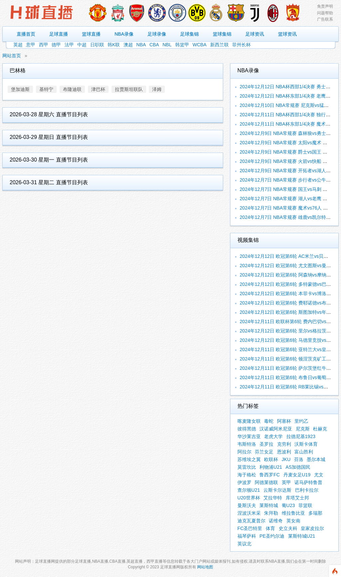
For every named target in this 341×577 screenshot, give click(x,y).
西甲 (43, 44)
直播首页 (26, 34)
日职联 (97, 44)
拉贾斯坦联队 (129, 89)
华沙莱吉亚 (249, 436)
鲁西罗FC (269, 474)
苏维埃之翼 (249, 459)
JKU (286, 459)
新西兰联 (219, 44)
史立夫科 (288, 528)
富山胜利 (303, 451)
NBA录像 (124, 34)
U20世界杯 (248, 497)
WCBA (199, 44)
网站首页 (11, 55)
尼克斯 (303, 428)
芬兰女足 (264, 451)
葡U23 (288, 505)
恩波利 (284, 451)
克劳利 (284, 444)
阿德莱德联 (266, 482)
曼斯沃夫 (246, 505)
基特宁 (46, 89)
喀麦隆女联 (249, 421)
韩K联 (114, 44)
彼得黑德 (246, 428)
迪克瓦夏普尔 (251, 520)
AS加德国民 (298, 467)
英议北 (244, 543)
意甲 (30, 44)
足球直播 (58, 34)
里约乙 (301, 421)
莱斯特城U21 (301, 536)
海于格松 (246, 474)
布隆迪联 (72, 89)
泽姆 (157, 89)
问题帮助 (325, 13)
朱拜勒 (271, 513)
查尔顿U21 (248, 490)
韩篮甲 (182, 44)
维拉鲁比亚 (293, 513)
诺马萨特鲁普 (308, 482)
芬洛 (298, 459)
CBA (154, 44)
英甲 (286, 482)
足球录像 (157, 34)
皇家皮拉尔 (312, 528)
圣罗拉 (266, 444)
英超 (18, 44)
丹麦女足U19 (297, 474)
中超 (82, 44)
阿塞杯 (284, 421)
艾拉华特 (272, 497)
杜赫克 (320, 428)
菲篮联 (305, 505)
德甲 (56, 44)
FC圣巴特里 (249, 528)
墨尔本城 (316, 459)
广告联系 (325, 19)
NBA (141, 44)
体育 (270, 528)
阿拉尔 (244, 451)
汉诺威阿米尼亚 (275, 428)
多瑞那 (315, 513)
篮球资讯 (287, 34)
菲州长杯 (241, 44)
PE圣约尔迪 (271, 536)
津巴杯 (98, 89)
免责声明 (325, 6)
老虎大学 (273, 436)
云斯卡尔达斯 (277, 490)
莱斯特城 (268, 505)
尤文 (318, 474)
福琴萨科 (246, 536)
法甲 (69, 44)
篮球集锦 (222, 34)
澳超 (128, 44)
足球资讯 (254, 34)
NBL (167, 44)
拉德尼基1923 (300, 436)
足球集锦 (189, 34)
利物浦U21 (270, 467)
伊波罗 (244, 482)
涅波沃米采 (249, 513)
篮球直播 (91, 34)
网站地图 (205, 567)
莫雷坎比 (246, 467)
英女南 (293, 520)
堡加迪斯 (20, 89)
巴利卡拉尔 (306, 490)
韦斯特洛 (246, 444)
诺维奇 (276, 520)
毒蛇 (268, 421)
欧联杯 (271, 459)
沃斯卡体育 (306, 444)
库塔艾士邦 (297, 497)
